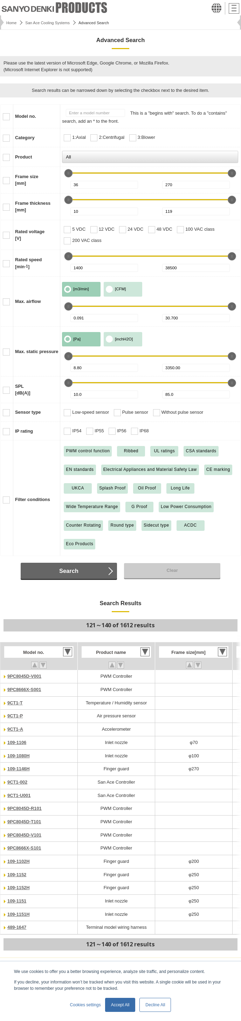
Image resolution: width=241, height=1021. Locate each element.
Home (11, 23)
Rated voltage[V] (29, 235)
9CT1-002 (17, 782)
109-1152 (16, 874)
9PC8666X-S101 (24, 848)
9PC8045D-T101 (24, 821)
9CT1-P (15, 715)
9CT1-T (14, 702)
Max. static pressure (36, 351)
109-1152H (18, 887)
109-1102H (18, 861)
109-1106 (16, 742)
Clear (172, 570)
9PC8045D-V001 (24, 676)
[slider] (68, 173)
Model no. (25, 116)
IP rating (24, 431)
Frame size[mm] (26, 180)
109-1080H (18, 755)
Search (68, 571)
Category (25, 137)
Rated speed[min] (28, 263)
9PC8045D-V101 (24, 835)
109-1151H (18, 914)
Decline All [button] (155, 1004)
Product (23, 157)
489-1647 (16, 927)
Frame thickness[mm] (32, 206)
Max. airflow (28, 301)
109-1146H (18, 768)
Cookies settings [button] (85, 1004)
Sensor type (28, 412)
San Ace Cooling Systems (47, 23)
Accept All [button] (120, 1004)
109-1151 (16, 901)
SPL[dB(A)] (22, 389)
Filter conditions (32, 499)
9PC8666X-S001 (24, 689)
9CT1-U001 (18, 795)
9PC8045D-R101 (24, 808)
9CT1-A (15, 729)
